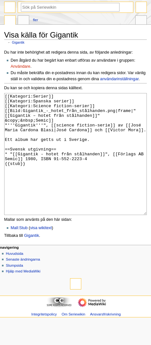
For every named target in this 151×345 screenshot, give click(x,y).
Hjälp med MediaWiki (23, 295)
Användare (20, 66)
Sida (9, 21)
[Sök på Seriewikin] (70, 7)
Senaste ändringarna (23, 283)
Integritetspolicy (44, 338)
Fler (35, 20)
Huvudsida (14, 278)
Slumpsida (14, 289)
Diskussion (23, 21)
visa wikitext (41, 252)
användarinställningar (119, 79)
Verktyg (141, 21)
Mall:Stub (19, 252)
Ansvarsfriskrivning (105, 338)
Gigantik (18, 42)
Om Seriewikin (73, 338)
